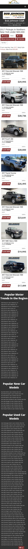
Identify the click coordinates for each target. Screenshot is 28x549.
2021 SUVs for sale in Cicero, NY (8, 347)
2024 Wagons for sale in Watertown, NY (9, 327)
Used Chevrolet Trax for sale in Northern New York (12, 533)
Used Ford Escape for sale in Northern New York (11, 501)
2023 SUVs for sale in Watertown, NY (9, 330)
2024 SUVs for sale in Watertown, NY (9, 319)
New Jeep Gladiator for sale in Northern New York (12, 403)
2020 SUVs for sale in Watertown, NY (9, 357)
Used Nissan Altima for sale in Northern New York (11, 451)
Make (12, 36)
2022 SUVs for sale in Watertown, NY (9, 340)
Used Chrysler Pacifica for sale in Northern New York (12, 516)
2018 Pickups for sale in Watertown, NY (9, 374)
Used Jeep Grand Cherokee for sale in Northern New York (13, 471)
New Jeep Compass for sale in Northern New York (12, 405)
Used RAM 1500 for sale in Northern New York (11, 441)
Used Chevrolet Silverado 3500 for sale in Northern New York (13, 532)
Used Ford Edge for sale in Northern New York (11, 511)
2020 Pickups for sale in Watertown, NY (9, 359)
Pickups (5, 36)
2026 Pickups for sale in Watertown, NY (9, 302)
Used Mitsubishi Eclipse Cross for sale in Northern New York (13, 455)
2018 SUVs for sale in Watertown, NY (9, 370)
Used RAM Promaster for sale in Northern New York (12, 445)
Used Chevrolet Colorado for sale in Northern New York (13, 528)
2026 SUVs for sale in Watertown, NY (9, 304)
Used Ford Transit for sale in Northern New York (11, 509)
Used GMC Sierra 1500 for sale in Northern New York (12, 490)
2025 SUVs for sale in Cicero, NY (8, 308)
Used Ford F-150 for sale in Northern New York (11, 499)
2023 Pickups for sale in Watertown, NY (9, 332)
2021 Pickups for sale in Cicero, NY (8, 351)
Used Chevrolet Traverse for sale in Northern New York (13, 522)
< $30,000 (20, 39)
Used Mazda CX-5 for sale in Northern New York (11, 456)
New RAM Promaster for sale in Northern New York (12, 393)
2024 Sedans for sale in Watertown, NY (9, 325)
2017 (19, 36)
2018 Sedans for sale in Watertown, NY (9, 372)
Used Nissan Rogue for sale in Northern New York (12, 447)
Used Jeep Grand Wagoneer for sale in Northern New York (13, 473)
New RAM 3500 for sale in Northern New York (11, 397)
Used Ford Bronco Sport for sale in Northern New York (12, 505)
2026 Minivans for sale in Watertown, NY (10, 306)
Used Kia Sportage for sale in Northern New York (11, 466)
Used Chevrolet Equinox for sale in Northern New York (12, 520)
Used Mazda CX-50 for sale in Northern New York (11, 458)
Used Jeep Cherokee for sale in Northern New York (12, 479)
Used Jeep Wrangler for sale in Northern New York (12, 475)
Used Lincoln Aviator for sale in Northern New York (12, 462)
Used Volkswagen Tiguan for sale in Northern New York (13, 424)
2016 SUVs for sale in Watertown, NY (9, 377)
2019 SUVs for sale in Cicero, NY (8, 362)
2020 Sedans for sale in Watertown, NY (9, 360)
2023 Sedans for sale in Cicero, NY (8, 334)
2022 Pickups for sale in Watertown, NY (9, 344)
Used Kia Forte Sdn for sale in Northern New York (11, 468)
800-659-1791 (16, 25)
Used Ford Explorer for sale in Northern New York (11, 513)
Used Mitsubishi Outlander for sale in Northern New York (13, 453)
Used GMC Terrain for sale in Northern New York (11, 492)
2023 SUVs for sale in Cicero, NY (8, 329)
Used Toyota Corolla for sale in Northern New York (12, 436)
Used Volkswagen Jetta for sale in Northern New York (12, 426)
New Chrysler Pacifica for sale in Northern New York (12, 408)
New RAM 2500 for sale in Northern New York (11, 395)
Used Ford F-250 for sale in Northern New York (11, 503)
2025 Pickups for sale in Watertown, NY (9, 312)
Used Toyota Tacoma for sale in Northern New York (12, 434)
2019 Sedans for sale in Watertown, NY (9, 368)
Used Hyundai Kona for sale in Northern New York (12, 483)
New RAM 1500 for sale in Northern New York (11, 392)
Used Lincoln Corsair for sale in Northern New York (12, 460)
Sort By (4, 42)
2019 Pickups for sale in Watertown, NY (9, 366)
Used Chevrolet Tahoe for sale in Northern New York (12, 526)
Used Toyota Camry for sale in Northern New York (12, 432)
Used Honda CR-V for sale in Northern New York (11, 486)
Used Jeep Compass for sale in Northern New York (12, 477)
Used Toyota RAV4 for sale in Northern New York (11, 428)
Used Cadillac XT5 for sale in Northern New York (11, 537)
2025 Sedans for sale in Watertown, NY (9, 315)
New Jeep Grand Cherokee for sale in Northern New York (13, 399)
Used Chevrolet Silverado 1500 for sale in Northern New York (13, 519)
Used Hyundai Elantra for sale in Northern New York (12, 481)
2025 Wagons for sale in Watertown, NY (9, 314)
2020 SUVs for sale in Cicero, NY (8, 355)
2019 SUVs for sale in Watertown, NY (9, 364)
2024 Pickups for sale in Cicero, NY (8, 321)
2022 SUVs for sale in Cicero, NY (8, 338)
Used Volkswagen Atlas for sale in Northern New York (12, 423)
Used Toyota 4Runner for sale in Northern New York (12, 438)
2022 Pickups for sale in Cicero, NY (8, 342)
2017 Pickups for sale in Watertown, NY (9, 375)
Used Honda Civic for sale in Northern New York (11, 488)
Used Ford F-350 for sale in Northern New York (11, 507)
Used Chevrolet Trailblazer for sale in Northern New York (13, 524)
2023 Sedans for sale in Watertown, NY (9, 336)
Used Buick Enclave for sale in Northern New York (12, 544)
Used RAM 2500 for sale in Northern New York (11, 443)
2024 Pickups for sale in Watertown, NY (9, 323)
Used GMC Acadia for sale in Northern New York (11, 494)
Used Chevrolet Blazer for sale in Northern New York (12, 535)
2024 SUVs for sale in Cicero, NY (8, 317)
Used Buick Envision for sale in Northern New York (12, 543)
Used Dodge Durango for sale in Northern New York (12, 514)
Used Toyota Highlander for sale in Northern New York (12, 430)
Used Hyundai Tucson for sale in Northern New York (12, 484)
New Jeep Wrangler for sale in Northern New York (12, 401)
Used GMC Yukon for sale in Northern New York (11, 498)
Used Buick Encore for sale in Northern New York (11, 541)
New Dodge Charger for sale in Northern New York (12, 406)
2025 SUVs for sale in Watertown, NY (9, 310)
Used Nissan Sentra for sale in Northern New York (12, 449)
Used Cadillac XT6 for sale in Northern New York (11, 539)
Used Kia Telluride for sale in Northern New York (11, 469)
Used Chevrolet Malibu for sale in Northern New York (12, 529)
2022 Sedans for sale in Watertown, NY (9, 345)
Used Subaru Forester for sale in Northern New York (12, 439)
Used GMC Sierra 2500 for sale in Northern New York (12, 496)
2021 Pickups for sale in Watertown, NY (9, 353)
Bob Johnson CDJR (7, 39)
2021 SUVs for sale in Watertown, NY (9, 349)
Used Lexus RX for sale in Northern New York (11, 464)
